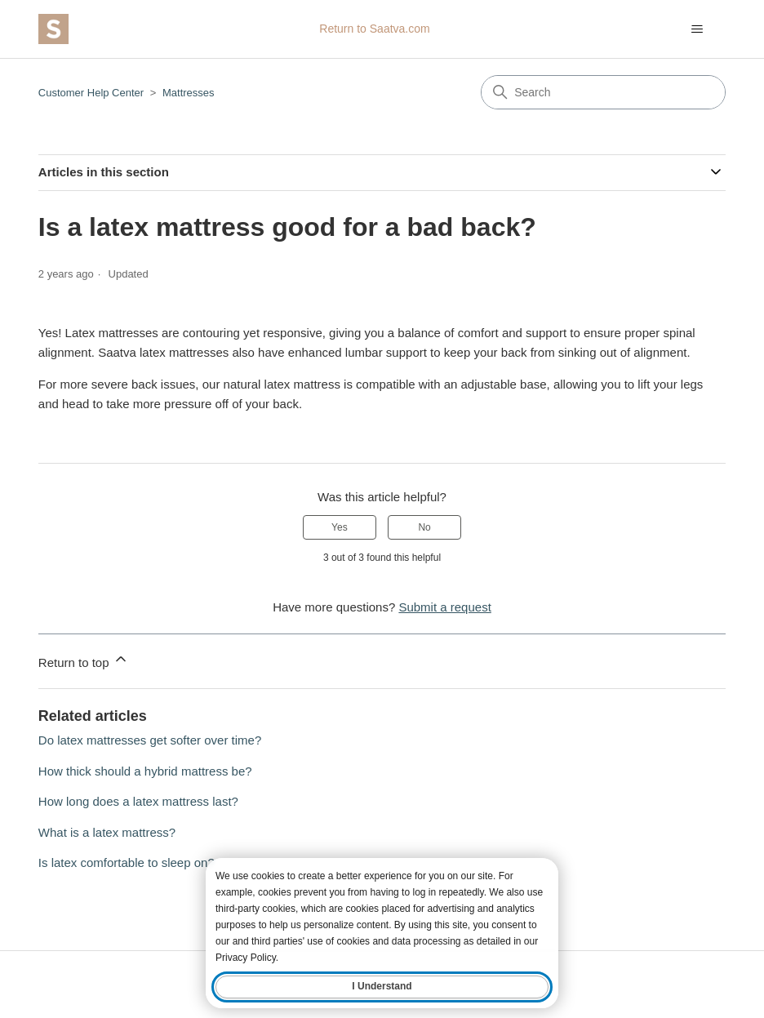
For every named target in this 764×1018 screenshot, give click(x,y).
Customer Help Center (91, 93)
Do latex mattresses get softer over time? (149, 740)
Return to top (83, 660)
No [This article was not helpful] (424, 527)
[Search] (603, 92)
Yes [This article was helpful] (339, 527)
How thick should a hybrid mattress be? (145, 771)
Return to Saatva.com (374, 28)
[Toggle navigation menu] (697, 29)
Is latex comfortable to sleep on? (126, 862)
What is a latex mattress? (106, 832)
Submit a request (444, 607)
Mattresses (188, 93)
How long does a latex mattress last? (138, 801)
